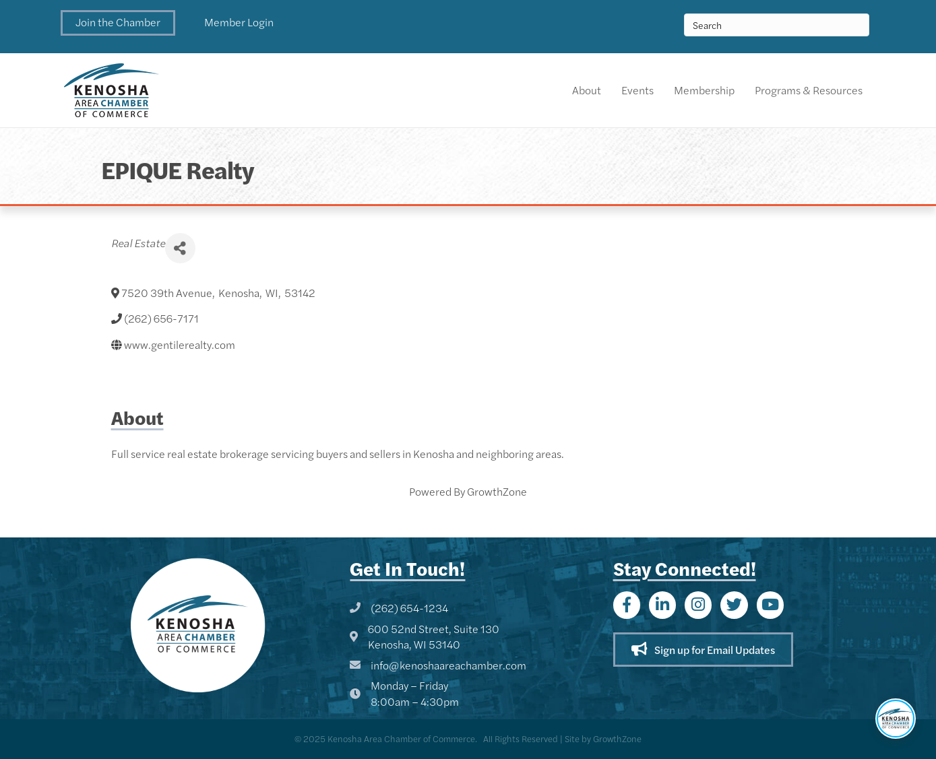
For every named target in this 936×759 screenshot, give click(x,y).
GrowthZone (497, 491)
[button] (118, 23)
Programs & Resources (809, 90)
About (586, 90)
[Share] (180, 248)
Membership (704, 90)
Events (637, 90)
